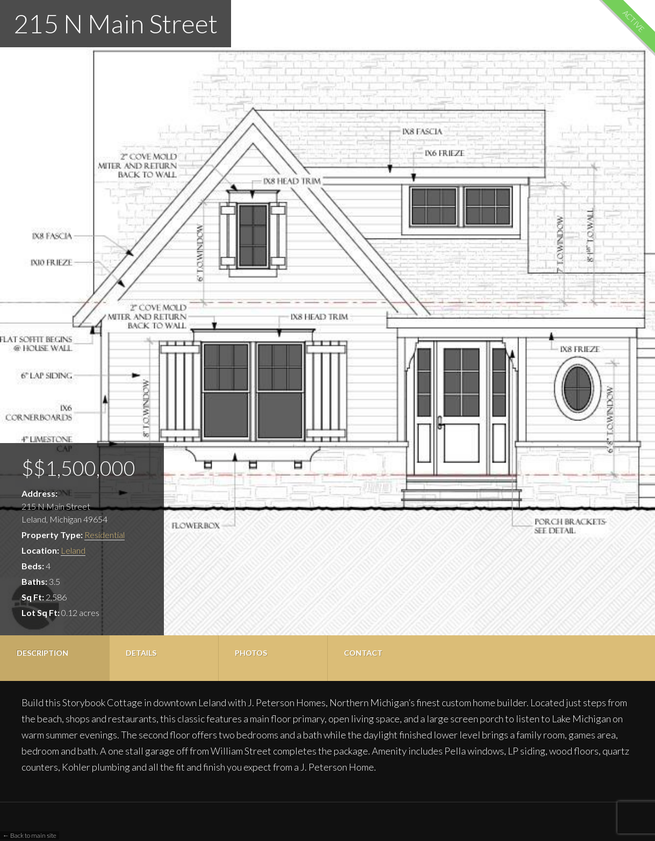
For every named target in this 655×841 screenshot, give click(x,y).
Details (141, 652)
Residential (104, 535)
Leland (73, 550)
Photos (251, 652)
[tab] (54, 658)
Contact (363, 652)
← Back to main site (29, 835)
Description (42, 652)
